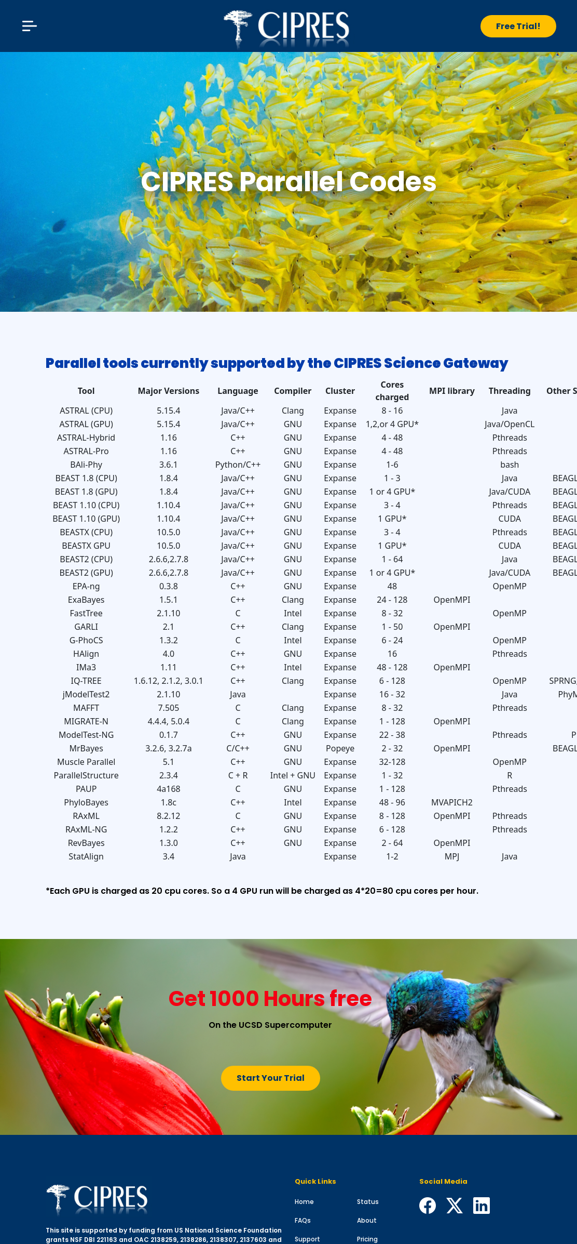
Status (368, 1201)
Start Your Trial (271, 1078)
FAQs (303, 1220)
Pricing (367, 1239)
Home (304, 1201)
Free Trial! (518, 26)
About (367, 1220)
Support (307, 1239)
